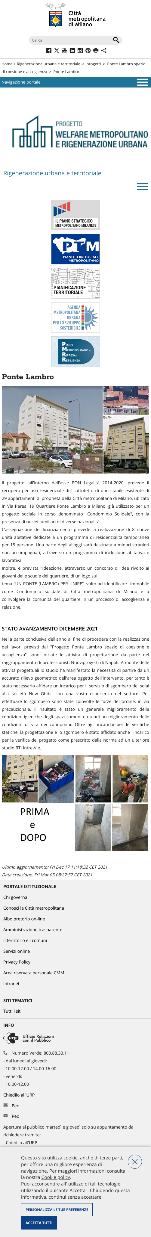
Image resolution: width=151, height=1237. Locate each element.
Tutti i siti (12, 1011)
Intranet (11, 984)
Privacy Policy (16, 962)
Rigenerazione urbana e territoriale (48, 63)
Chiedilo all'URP (19, 1095)
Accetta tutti (39, 1222)
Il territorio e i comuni (25, 940)
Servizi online (16, 951)
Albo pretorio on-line (24, 919)
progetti (94, 63)
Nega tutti (135, 1162)
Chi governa (15, 897)
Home (7, 63)
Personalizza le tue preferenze (57, 1209)
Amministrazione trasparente (32, 930)
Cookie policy (55, 1177)
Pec (15, 1106)
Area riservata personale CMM (33, 973)
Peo (15, 1116)
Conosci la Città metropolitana (33, 908)
